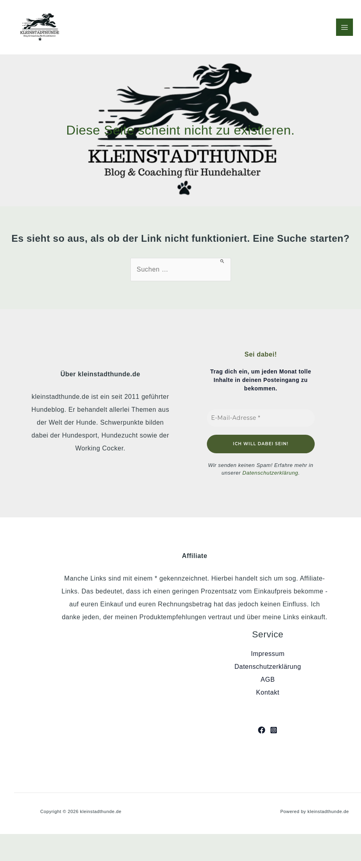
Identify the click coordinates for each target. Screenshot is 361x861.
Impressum (268, 653)
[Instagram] (273, 730)
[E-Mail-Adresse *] (261, 418)
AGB (268, 679)
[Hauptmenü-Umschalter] (344, 27)
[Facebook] (261, 730)
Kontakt (267, 692)
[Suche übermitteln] (222, 261)
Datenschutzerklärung (270, 473)
